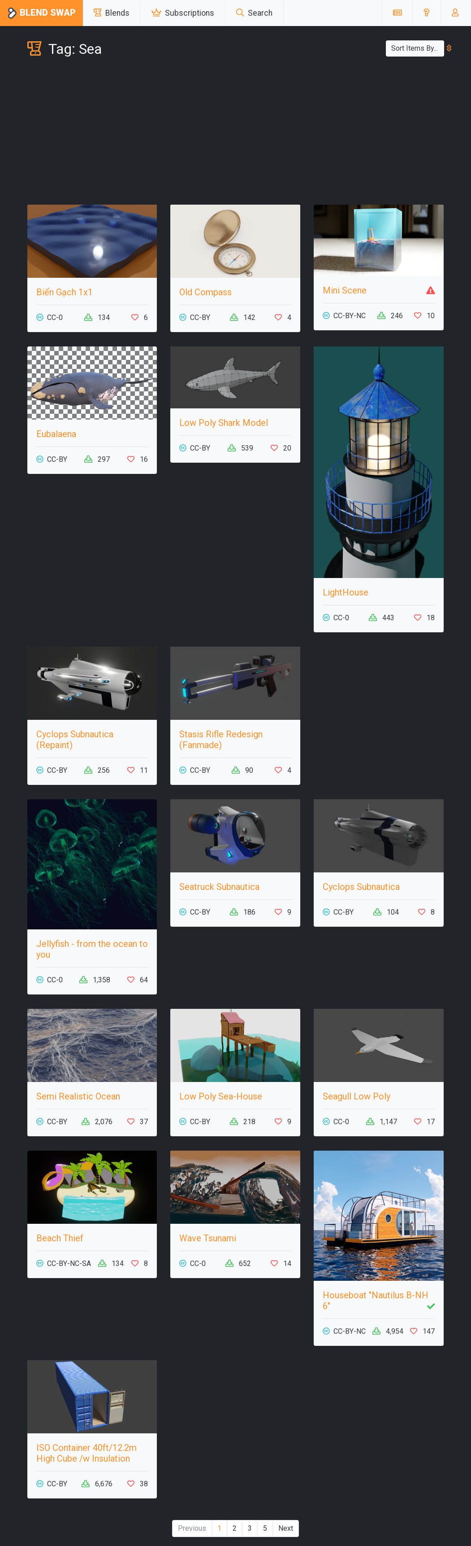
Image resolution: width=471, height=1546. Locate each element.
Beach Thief (59, 1238)
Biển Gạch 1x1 (64, 292)
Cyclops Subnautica (361, 886)
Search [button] (254, 13)
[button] (426, 13)
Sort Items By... (417, 48)
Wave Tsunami (207, 1238)
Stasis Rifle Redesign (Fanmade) (221, 739)
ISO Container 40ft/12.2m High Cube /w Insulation (86, 1453)
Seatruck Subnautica (219, 886)
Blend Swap (41, 13)
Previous (192, 1528)
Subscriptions (182, 13)
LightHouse (345, 592)
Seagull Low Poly (356, 1096)
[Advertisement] (235, 133)
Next (285, 1528)
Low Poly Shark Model (223, 422)
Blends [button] (112, 13)
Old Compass (205, 292)
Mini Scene (345, 290)
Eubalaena (56, 434)
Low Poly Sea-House (220, 1096)
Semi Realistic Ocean (78, 1096)
